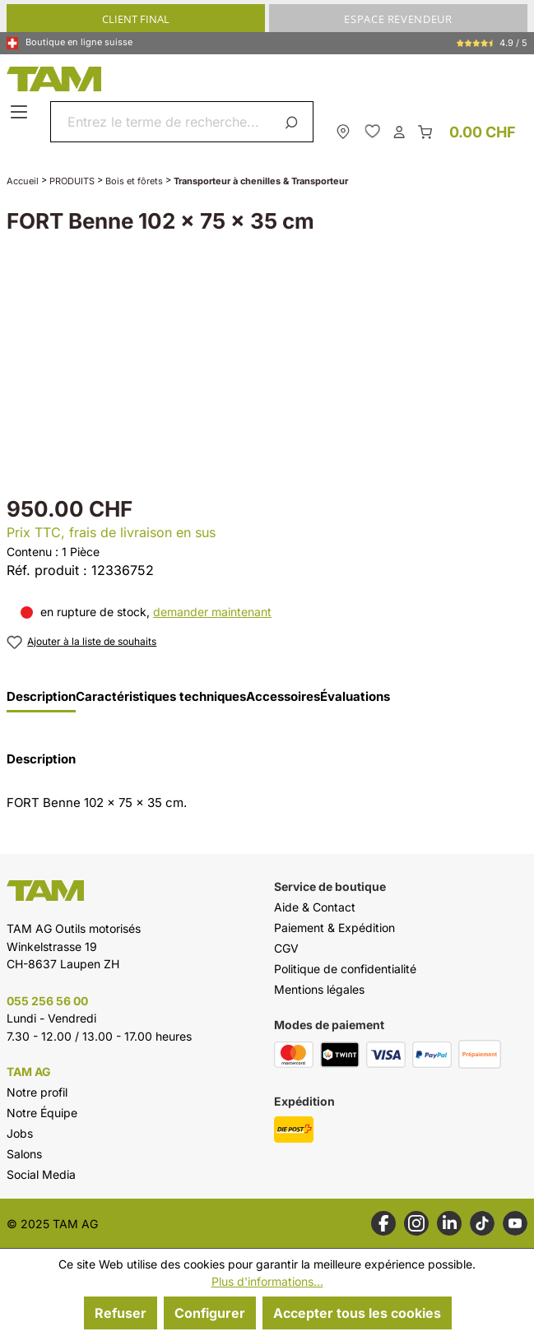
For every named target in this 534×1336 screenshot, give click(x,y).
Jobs (20, 1133)
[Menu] (21, 112)
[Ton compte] (399, 131)
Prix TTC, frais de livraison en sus (111, 532)
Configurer (209, 1313)
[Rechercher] (294, 121)
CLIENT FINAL (135, 19)
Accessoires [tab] (283, 696)
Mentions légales (319, 989)
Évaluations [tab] (355, 696)
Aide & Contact (314, 907)
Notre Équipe (42, 1113)
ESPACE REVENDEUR (398, 19)
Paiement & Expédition (334, 928)
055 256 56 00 (47, 1001)
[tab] (41, 700)
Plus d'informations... (267, 1281)
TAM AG (29, 1072)
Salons (24, 1154)
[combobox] (162, 121)
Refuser (120, 1313)
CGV (286, 948)
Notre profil (37, 1092)
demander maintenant (212, 612)
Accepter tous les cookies (357, 1313)
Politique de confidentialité (345, 969)
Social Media (41, 1174)
